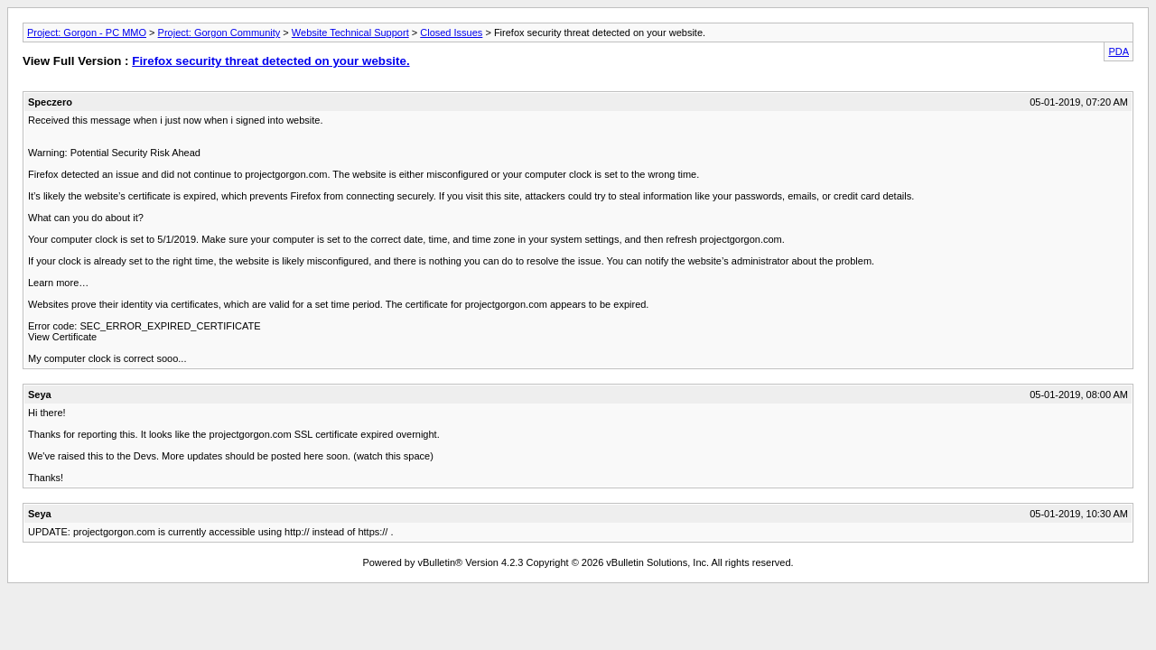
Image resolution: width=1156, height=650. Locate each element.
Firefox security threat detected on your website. (270, 61)
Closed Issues (451, 32)
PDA (1118, 51)
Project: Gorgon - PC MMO (86, 32)
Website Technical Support (350, 32)
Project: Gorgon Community (219, 32)
